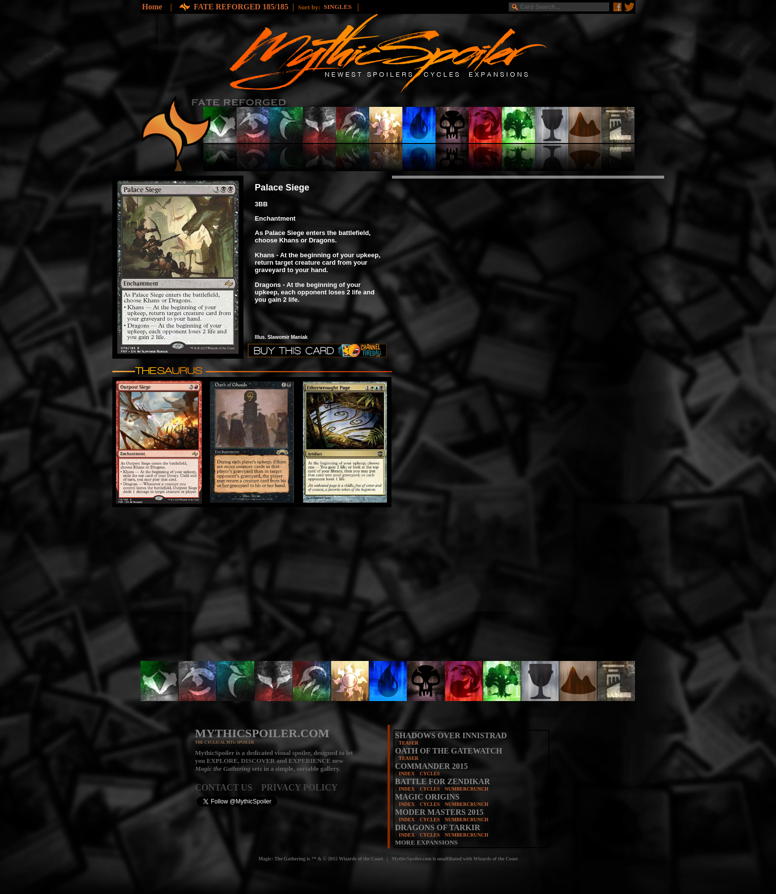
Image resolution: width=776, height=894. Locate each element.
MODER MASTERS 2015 (439, 812)
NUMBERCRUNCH (466, 789)
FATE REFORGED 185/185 (241, 6)
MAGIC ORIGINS (427, 797)
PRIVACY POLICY (299, 788)
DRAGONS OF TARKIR (437, 827)
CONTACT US (228, 788)
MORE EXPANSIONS (426, 842)
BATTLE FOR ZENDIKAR (442, 781)
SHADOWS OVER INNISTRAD (451, 735)
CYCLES (430, 773)
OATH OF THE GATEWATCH (448, 751)
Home (152, 6)
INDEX (407, 773)
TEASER (409, 743)
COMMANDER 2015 (431, 766)
